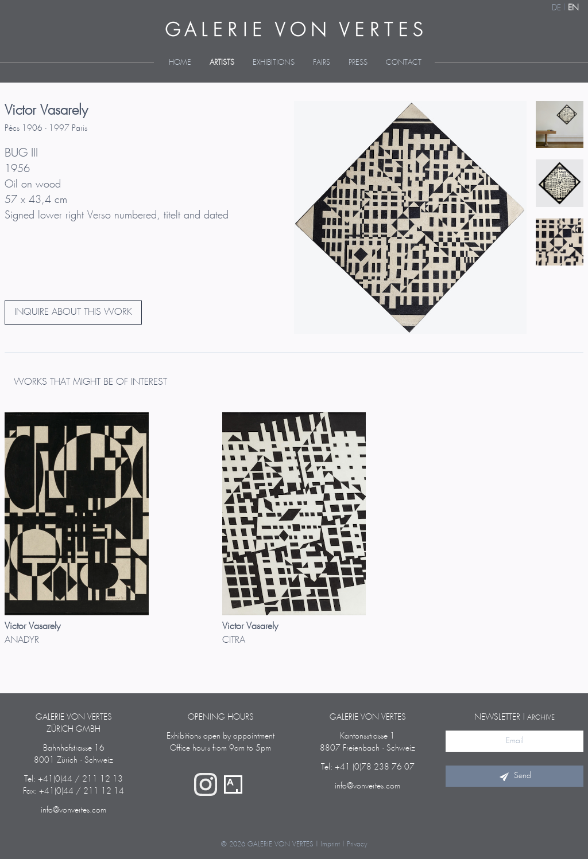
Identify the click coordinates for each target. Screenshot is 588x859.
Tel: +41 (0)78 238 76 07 (368, 767)
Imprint (330, 844)
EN (573, 8)
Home (180, 62)
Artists (222, 62)
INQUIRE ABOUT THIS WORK (73, 312)
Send (514, 775)
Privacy (357, 844)
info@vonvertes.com (73, 810)
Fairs (321, 62)
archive (541, 717)
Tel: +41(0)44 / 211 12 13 (73, 779)
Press (358, 62)
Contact (403, 62)
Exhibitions (274, 62)
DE (556, 8)
